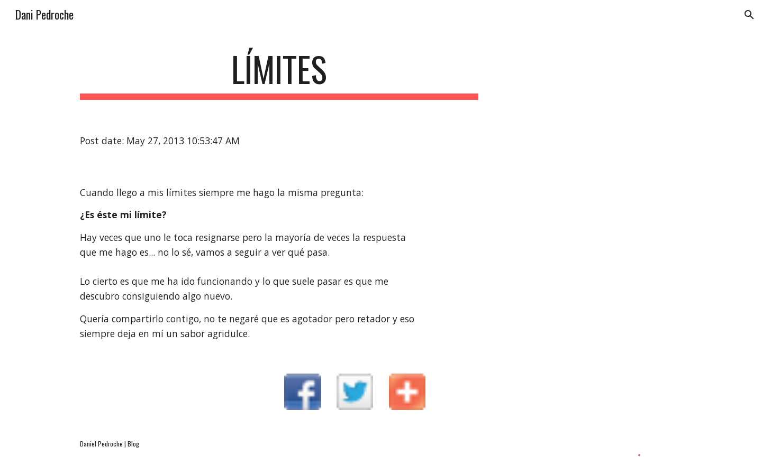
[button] (749, 14)
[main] (279, 74)
